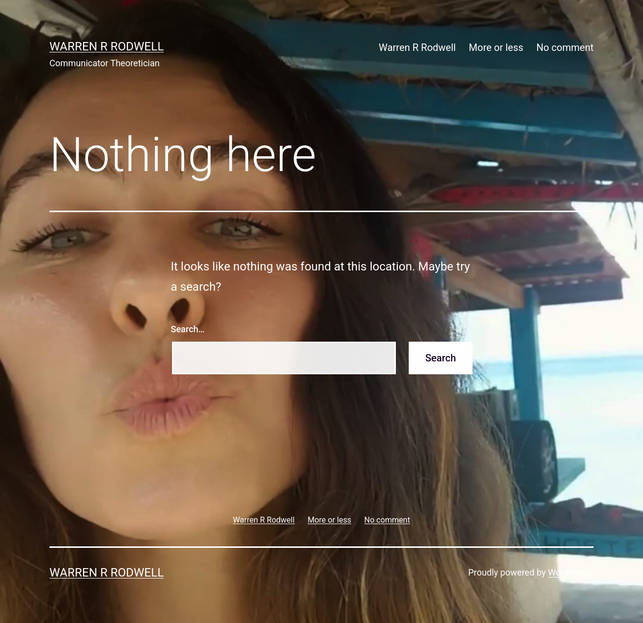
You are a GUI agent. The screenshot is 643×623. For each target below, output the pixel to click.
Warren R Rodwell (106, 46)
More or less (496, 47)
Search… (188, 329)
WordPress (569, 572)
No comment (565, 47)
